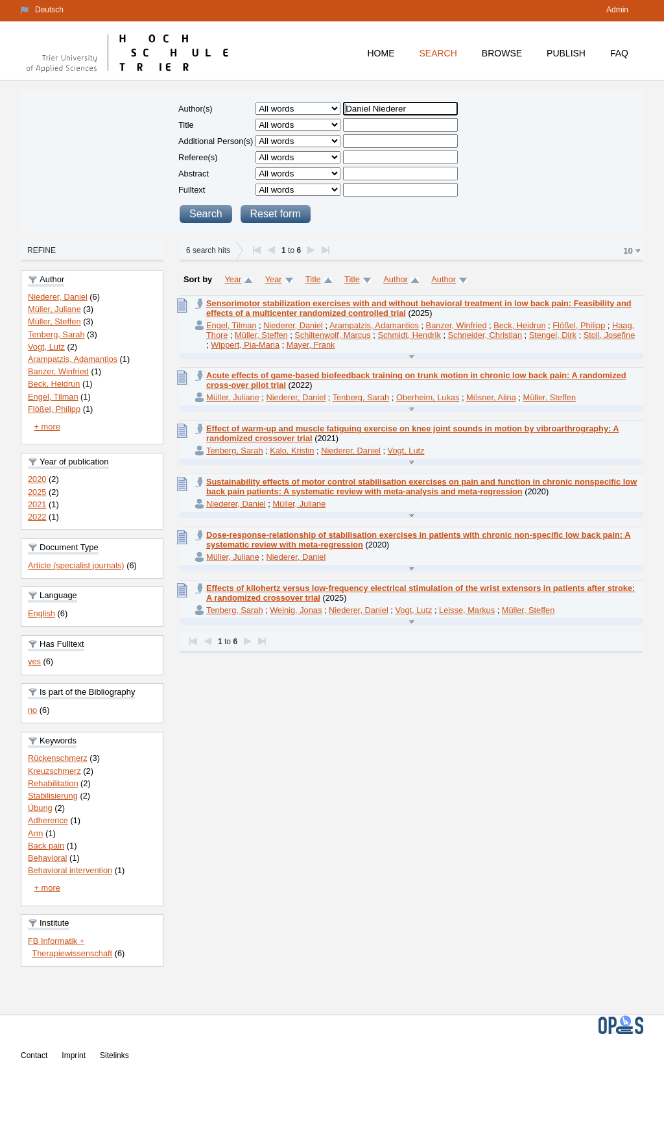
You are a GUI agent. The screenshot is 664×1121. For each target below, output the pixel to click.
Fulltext (191, 190)
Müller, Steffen (54, 321)
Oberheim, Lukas (427, 397)
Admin (617, 9)
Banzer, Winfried (58, 371)
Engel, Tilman (53, 397)
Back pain (46, 845)
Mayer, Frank (311, 345)
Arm (35, 833)
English (41, 613)
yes (34, 661)
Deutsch (49, 9)
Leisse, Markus (467, 610)
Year (232, 279)
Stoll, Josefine (609, 335)
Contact (34, 1055)
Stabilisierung (53, 796)
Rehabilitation (53, 783)
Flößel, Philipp (54, 409)
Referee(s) (197, 157)
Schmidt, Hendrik (408, 335)
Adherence (48, 820)
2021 (37, 504)
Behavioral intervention (70, 870)
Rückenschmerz (58, 758)
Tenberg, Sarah (56, 334)
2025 (37, 492)
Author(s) (195, 109)
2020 (37, 479)
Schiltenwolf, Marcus (332, 335)
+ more (47, 426)
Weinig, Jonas (296, 610)
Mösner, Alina (491, 397)
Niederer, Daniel (58, 297)
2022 (37, 517)
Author (395, 279)
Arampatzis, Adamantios (72, 359)
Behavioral (47, 858)
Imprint (74, 1055)
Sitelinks (114, 1055)
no (32, 710)
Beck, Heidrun (54, 384)
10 (628, 251)
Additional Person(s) (215, 141)
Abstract (193, 173)
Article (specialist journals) (76, 565)
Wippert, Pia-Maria (245, 345)
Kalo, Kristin (292, 450)
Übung (40, 808)
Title (186, 125)
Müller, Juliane (54, 309)
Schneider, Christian (485, 335)
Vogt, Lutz (46, 347)
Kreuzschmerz (54, 771)
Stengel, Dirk (552, 335)
